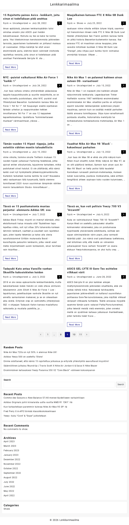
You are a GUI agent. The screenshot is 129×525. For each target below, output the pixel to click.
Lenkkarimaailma (64, 4)
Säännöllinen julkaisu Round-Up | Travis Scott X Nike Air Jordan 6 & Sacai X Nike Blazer (50, 366)
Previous (41, 334)
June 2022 (9, 486)
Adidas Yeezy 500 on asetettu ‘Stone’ (23, 357)
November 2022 (12, 464)
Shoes (80, 23)
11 (80, 334)
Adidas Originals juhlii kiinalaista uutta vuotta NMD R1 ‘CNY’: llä (38, 402)
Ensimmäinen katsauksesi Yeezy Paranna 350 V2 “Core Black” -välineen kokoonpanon (49, 370)
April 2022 (9, 495)
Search (7, 380)
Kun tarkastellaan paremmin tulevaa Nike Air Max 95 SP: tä (35, 407)
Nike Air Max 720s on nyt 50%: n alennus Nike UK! (30, 352)
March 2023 (10, 446)
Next (87, 334)
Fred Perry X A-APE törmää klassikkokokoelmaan (30, 411)
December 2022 (12, 459)
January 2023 (11, 455)
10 (74, 334)
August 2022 (10, 477)
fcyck (6, 23)
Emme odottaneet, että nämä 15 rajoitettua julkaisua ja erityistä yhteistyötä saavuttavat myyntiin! (56, 361)
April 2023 (9, 441)
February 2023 (11, 450)
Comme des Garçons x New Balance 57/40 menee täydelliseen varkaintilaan (44, 398)
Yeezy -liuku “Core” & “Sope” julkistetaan (25, 416)
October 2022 (11, 468)
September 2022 (12, 473)
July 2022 (9, 482)
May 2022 (9, 491)
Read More (11, 67)
